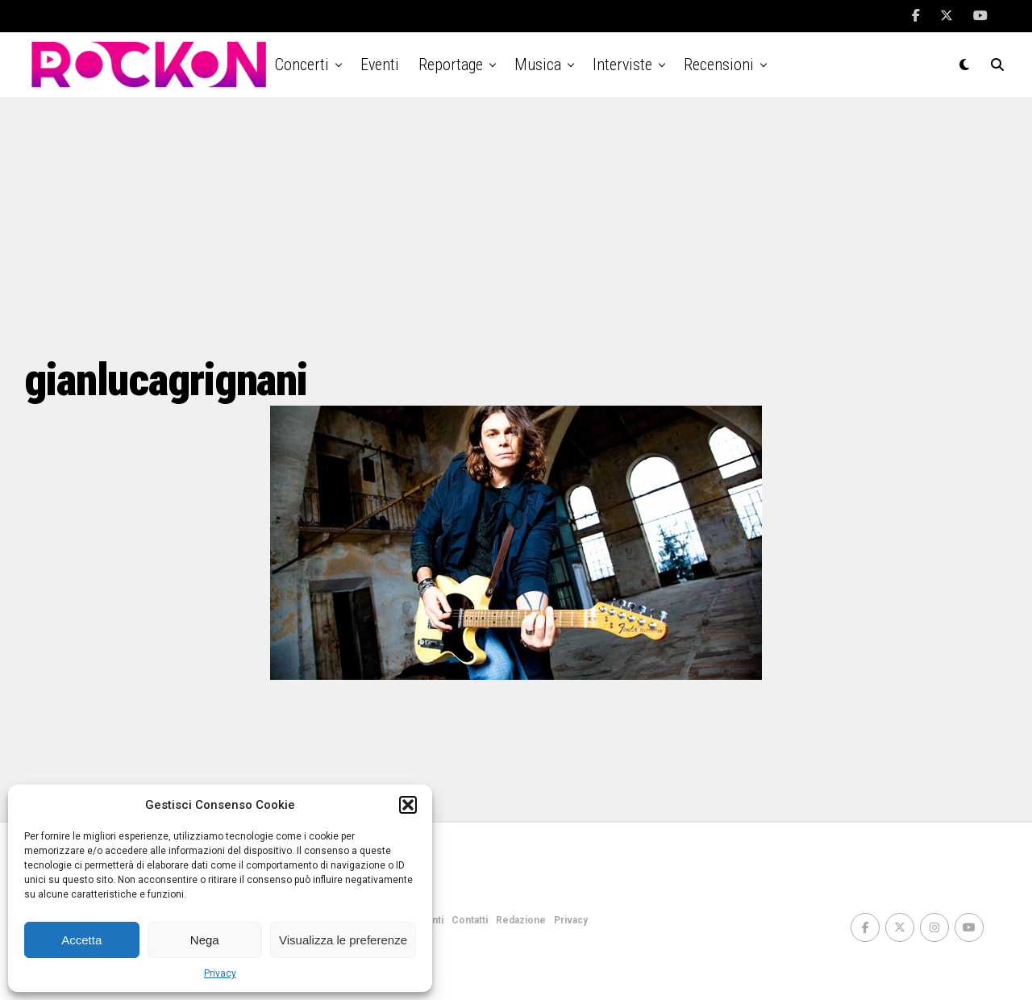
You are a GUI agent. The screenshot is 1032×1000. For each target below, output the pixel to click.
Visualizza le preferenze (343, 940)
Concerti (302, 64)
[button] (408, 805)
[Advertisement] (516, 226)
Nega (204, 940)
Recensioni (719, 64)
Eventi (379, 64)
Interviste (622, 64)
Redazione (521, 920)
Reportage (450, 64)
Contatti (470, 920)
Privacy (220, 973)
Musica (537, 64)
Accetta (81, 940)
